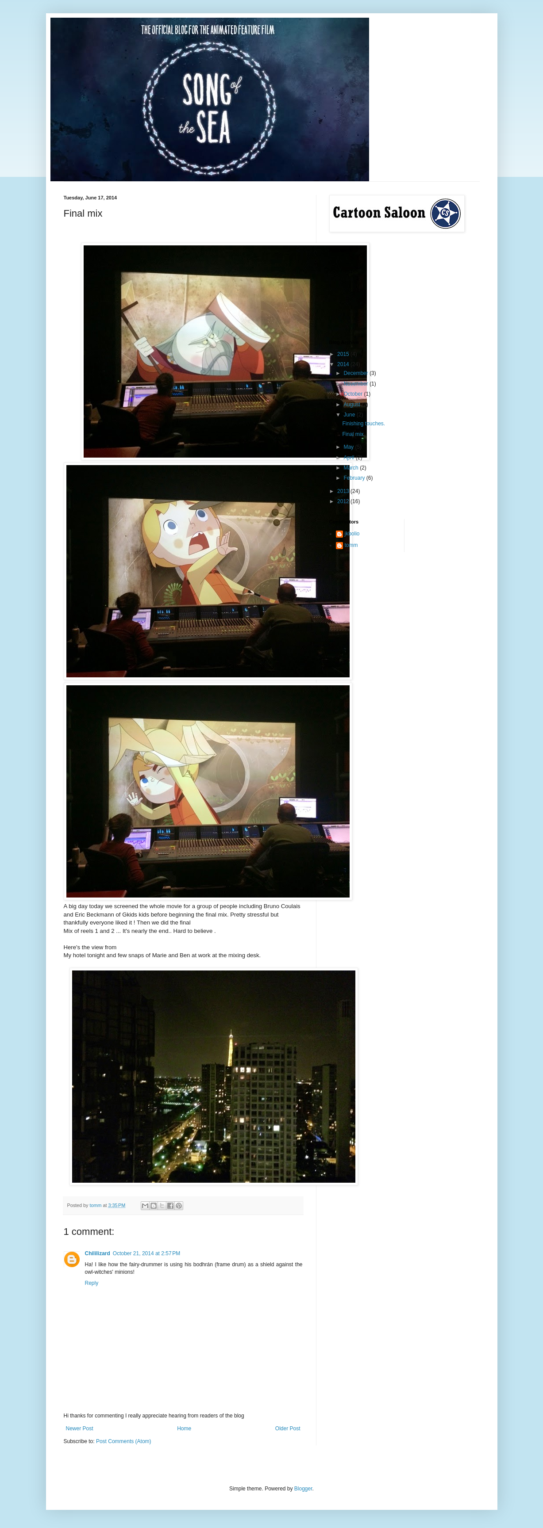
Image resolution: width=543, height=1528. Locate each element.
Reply (92, 1283)
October (353, 394)
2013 (343, 491)
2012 (343, 501)
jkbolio (352, 534)
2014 (343, 364)
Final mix (352, 434)
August (352, 404)
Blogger (303, 1489)
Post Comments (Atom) (123, 1441)
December (356, 373)
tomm (351, 545)
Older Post (287, 1428)
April (349, 458)
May (349, 447)
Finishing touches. (363, 423)
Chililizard (97, 1253)
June (349, 415)
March (351, 468)
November (356, 384)
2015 (343, 354)
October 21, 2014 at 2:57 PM (146, 1253)
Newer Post (79, 1428)
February (354, 478)
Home (184, 1428)
